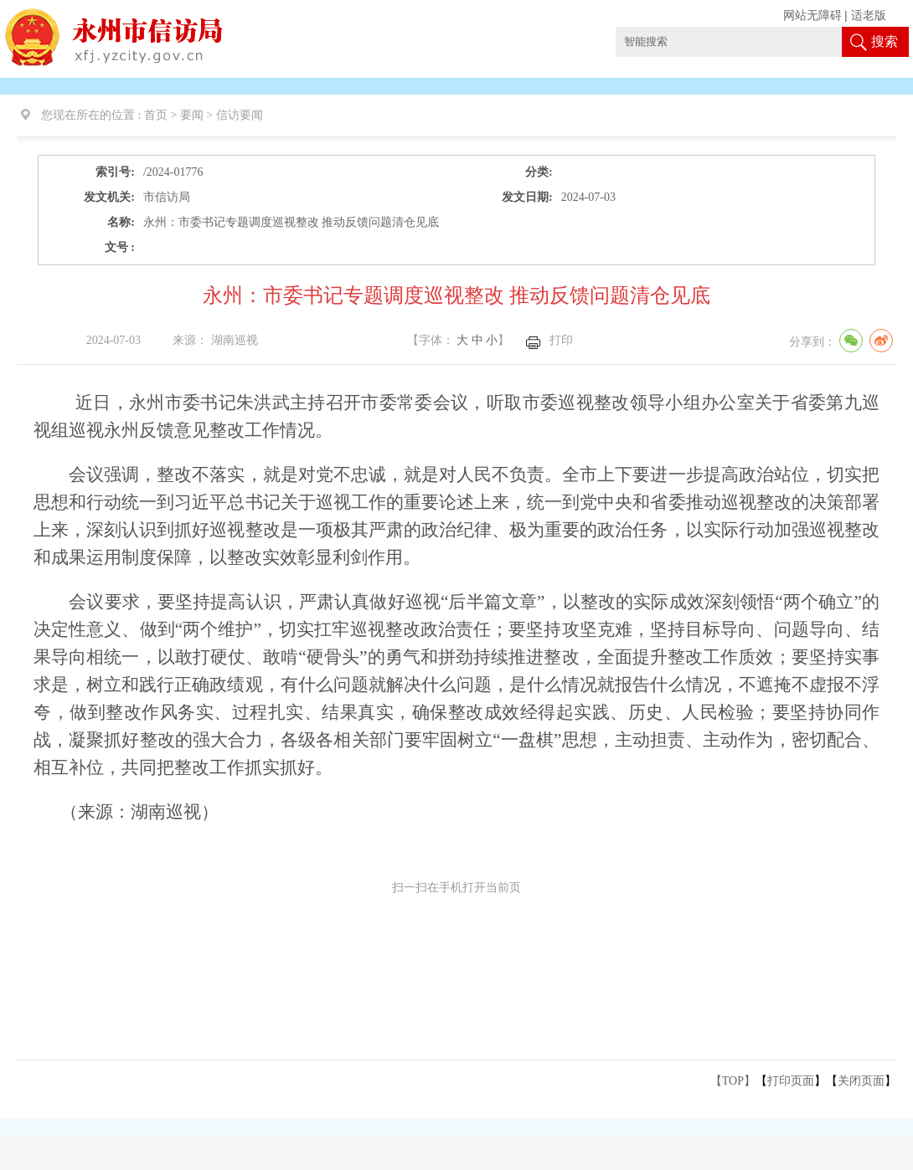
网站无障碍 (812, 15)
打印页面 (790, 1081)
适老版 (868, 15)
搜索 (884, 41)
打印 (561, 340)
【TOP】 (733, 1081)
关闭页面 (861, 1081)
